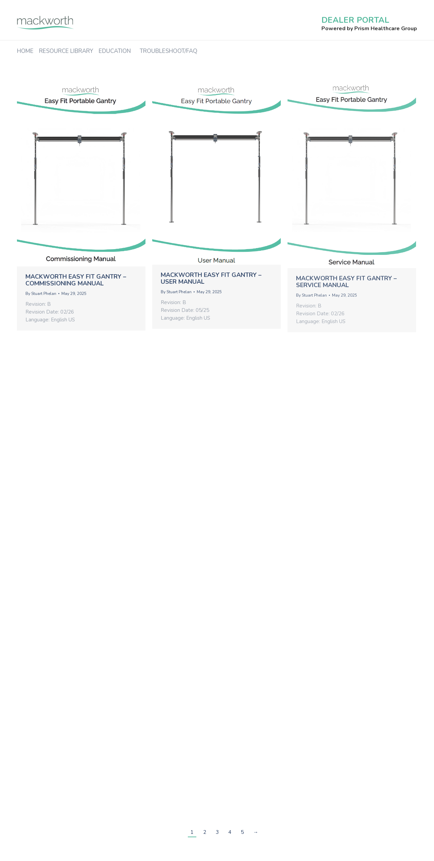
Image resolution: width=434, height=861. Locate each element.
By (40, 293)
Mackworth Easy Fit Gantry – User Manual (211, 278)
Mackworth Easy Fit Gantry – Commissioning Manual (75, 280)
